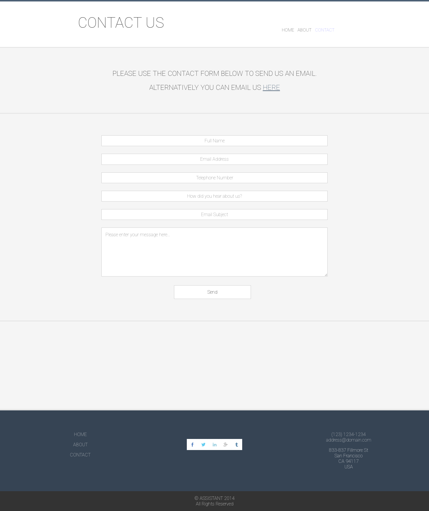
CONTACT (325, 30)
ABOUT (305, 30)
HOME (288, 30)
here (271, 87)
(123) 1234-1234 (348, 434)
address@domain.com (348, 440)
